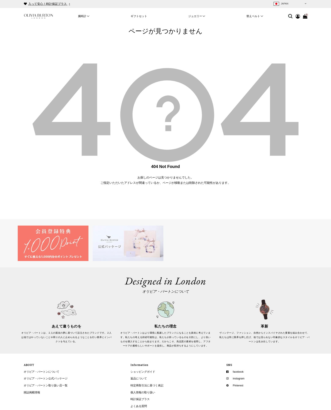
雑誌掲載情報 (32, 392)
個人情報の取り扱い (142, 392)
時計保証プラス (140, 399)
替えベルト (253, 16)
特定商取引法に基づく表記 (146, 385)
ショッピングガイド (142, 371)
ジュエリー (195, 16)
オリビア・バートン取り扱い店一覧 (46, 385)
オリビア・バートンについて (41, 371)
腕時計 (82, 16)
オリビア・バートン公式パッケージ (46, 378)
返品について (138, 378)
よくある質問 (138, 406)
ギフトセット (139, 16)
